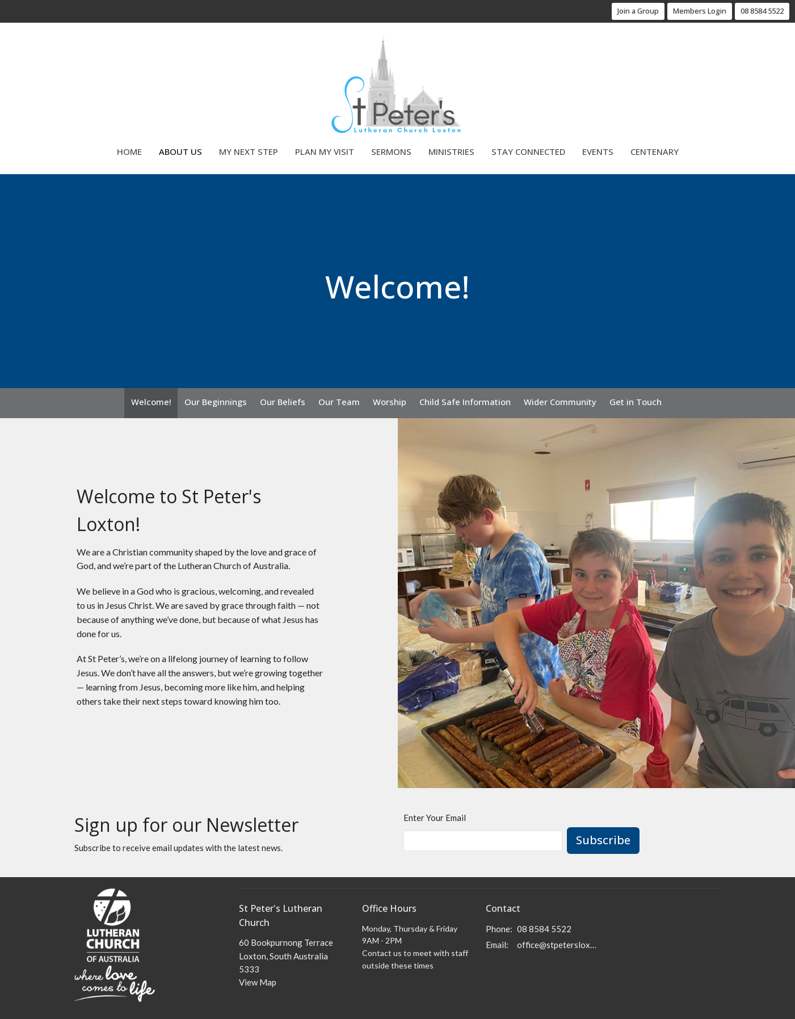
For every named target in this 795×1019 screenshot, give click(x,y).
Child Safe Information (465, 401)
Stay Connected (528, 151)
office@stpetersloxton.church (557, 945)
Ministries (451, 151)
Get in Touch (635, 401)
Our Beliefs (282, 401)
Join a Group (638, 11)
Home (129, 151)
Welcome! (151, 401)
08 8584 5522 (762, 11)
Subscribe (603, 840)
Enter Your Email (434, 817)
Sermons (391, 151)
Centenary (654, 151)
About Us (180, 151)
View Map (257, 982)
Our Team (339, 401)
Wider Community (560, 401)
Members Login (699, 11)
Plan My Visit (324, 151)
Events (597, 151)
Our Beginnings (215, 401)
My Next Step (248, 151)
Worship (389, 401)
